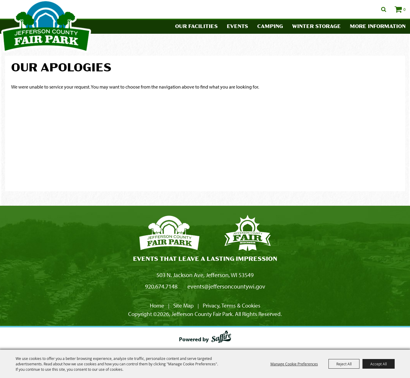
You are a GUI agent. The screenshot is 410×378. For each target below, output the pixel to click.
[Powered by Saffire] (221, 337)
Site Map (183, 305)
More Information (377, 26)
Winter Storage (316, 26)
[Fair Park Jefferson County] (247, 234)
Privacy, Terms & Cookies (231, 305)
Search (383, 9)
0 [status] (404, 9)
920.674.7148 (161, 286)
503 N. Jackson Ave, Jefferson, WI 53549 (205, 275)
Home (157, 305)
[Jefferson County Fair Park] (169, 234)
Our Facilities (196, 26)
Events (237, 26)
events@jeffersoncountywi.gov (226, 286)
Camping (270, 26)
